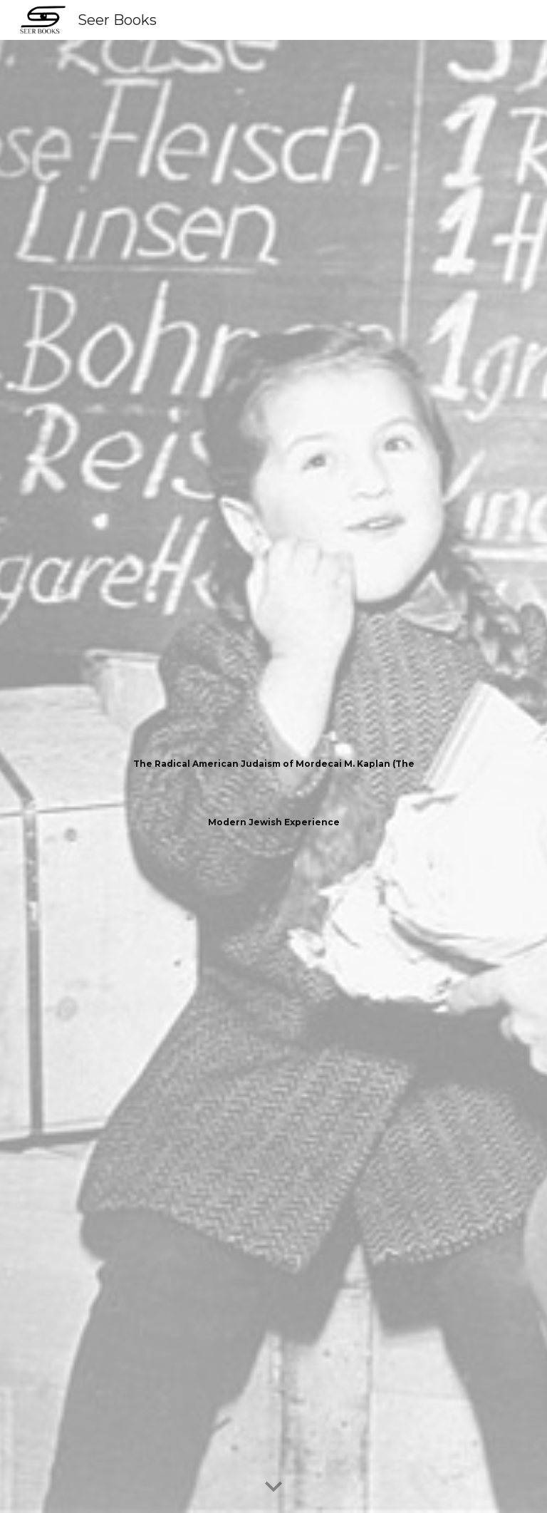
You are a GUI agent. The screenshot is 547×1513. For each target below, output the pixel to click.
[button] (273, 1487)
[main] (273, 776)
